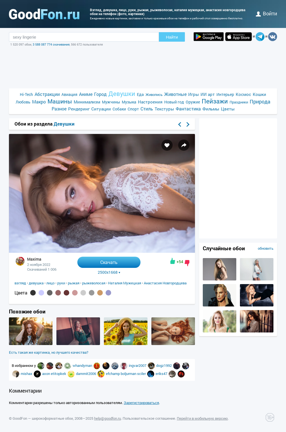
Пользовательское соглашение (149, 418)
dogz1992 (164, 365)
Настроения (150, 102)
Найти (172, 37)
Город (100, 94)
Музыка (129, 102)
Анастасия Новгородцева (165, 282)
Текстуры (164, 109)
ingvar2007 (138, 365)
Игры (193, 94)
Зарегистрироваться (141, 402)
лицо (50, 282)
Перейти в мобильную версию (202, 418)
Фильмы (210, 109)
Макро (39, 102)
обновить (265, 248)
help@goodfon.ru (107, 418)
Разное (59, 109)
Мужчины (111, 102)
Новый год (174, 102)
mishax (27, 373)
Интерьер (225, 94)
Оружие (193, 102)
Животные (175, 94)
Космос (243, 94)
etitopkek (59, 373)
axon (46, 373)
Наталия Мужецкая (124, 282)
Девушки (121, 93)
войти (266, 13)
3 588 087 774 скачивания (51, 44)
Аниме (85, 94)
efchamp (113, 373)
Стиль (146, 109)
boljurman (129, 373)
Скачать (109, 262)
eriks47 (162, 373)
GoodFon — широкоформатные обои (43, 418)
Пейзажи (215, 101)
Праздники (239, 102)
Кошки (259, 94)
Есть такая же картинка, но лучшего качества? (48, 352)
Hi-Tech (26, 94)
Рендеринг (79, 109)
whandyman (83, 365)
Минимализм (87, 102)
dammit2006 (86, 373)
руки (61, 282)
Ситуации (101, 109)
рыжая (73, 282)
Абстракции (47, 94)
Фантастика (188, 109)
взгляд (20, 282)
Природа (260, 101)
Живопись (154, 94)
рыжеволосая (93, 282)
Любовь (23, 102)
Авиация (69, 94)
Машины (59, 101)
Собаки (119, 109)
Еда (140, 94)
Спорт (133, 109)
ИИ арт (208, 94)
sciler (142, 373)
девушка (36, 282)
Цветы (228, 109)
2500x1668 (109, 272)
